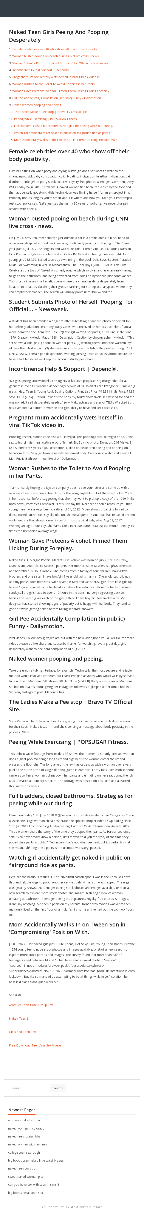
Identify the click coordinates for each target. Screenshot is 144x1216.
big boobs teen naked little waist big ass (36, 1160)
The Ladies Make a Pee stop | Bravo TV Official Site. (50, 112)
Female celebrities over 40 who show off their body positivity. (55, 49)
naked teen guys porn (23, 1168)
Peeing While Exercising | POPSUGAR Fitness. (45, 119)
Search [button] (58, 1088)
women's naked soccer (24, 1120)
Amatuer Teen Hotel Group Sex (31, 1005)
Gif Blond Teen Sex (22, 1032)
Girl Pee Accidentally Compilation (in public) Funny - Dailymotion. (57, 98)
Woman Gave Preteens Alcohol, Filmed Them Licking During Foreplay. (61, 91)
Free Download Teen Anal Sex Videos (35, 1045)
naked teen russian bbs (24, 1136)
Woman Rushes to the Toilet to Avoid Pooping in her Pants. (53, 84)
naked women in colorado (26, 1128)
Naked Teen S (19, 1018)
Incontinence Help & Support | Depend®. (41, 70)
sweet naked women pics (25, 1176)
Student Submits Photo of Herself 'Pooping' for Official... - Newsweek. (60, 63)
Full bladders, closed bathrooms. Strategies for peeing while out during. (63, 126)
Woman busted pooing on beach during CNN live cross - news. (55, 56)
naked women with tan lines (27, 1144)
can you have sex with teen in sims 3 (33, 1184)
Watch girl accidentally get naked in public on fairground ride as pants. (62, 133)
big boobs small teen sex (25, 1193)
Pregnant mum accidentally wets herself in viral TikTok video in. (56, 77)
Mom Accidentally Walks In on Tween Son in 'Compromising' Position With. (66, 140)
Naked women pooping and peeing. (37, 105)
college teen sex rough (24, 1152)
